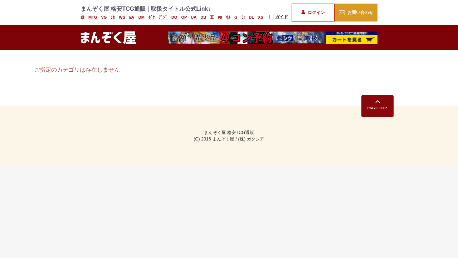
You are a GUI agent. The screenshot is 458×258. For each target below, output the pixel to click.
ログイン (313, 12)
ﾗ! (243, 17)
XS (260, 17)
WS (122, 17)
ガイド (278, 16)
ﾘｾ (113, 17)
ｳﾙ (228, 17)
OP (184, 17)
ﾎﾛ (220, 17)
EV (132, 17)
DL (251, 17)
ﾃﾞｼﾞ (163, 17)
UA (193, 17)
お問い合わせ (356, 12)
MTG (92, 17)
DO (174, 17)
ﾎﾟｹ (151, 17)
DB (203, 17)
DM (141, 17)
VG (104, 17)
